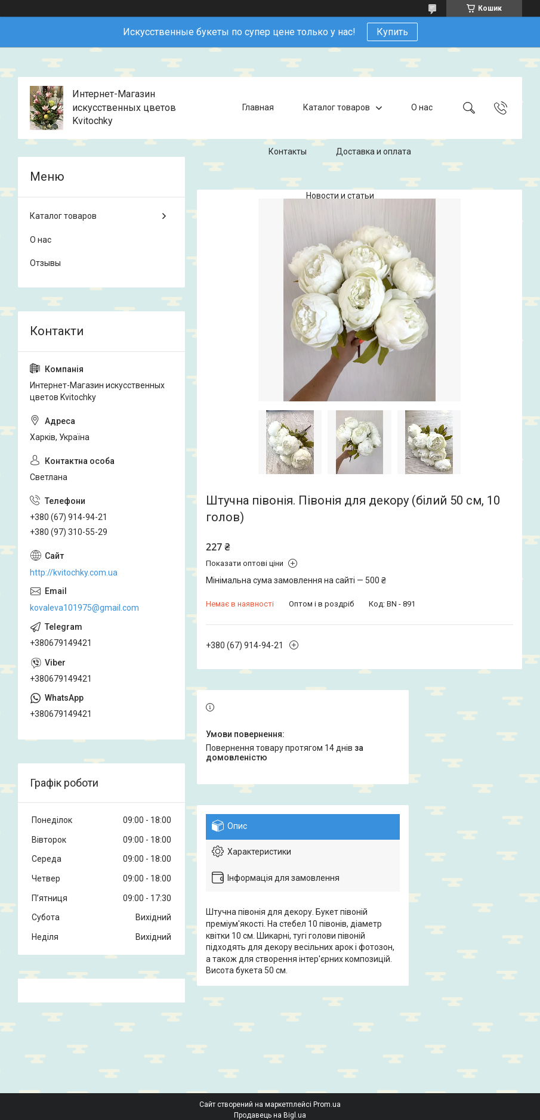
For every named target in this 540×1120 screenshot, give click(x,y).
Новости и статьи (340, 195)
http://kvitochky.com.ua (74, 572)
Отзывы (45, 263)
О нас (422, 107)
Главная (258, 107)
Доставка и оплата (373, 151)
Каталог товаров (336, 107)
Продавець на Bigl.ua (270, 1115)
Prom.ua (327, 1104)
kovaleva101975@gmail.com (84, 607)
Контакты (288, 151)
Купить (392, 32)
